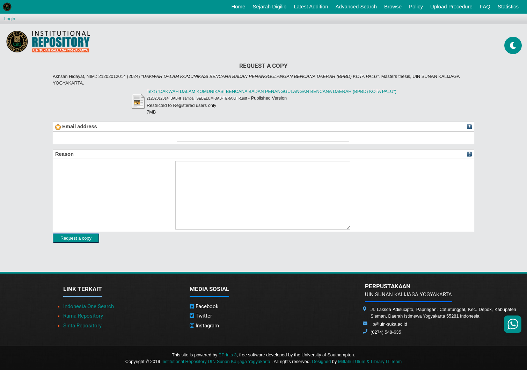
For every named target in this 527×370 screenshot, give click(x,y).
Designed (321, 361)
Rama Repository (83, 316)
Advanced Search (356, 6)
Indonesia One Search (88, 306)
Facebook (204, 306)
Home (239, 5)
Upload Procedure (451, 6)
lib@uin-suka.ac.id (389, 324)
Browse (393, 6)
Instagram (204, 325)
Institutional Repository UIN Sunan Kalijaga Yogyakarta (216, 361)
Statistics (508, 6)
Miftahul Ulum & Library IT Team (370, 361)
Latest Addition (311, 6)
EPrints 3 (228, 354)
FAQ (485, 6)
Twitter (201, 316)
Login (9, 18)
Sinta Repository (82, 325)
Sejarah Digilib (269, 6)
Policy (416, 6)
